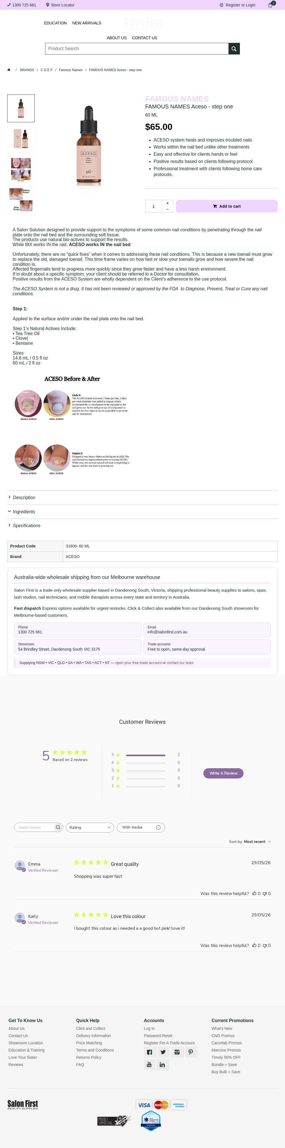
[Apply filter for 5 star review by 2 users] (146, 755)
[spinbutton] (154, 206)
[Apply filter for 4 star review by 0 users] (146, 763)
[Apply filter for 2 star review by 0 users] (146, 779)
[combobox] (90, 827)
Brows (57, 61)
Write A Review (223, 773)
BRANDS (231, 61)
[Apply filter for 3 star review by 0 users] (146, 771)
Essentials (85, 61)
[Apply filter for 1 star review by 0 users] (146, 786)
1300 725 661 (24, 5)
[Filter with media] (141, 827)
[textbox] (137, 44)
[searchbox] (33, 827)
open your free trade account (138, 663)
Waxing (162, 61)
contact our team (180, 663)
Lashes (34, 61)
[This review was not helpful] (265, 894)
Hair (184, 61)
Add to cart (229, 206)
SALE (253, 61)
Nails (113, 61)
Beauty (206, 61)
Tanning (136, 61)
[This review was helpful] (254, 894)
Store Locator (62, 5)
